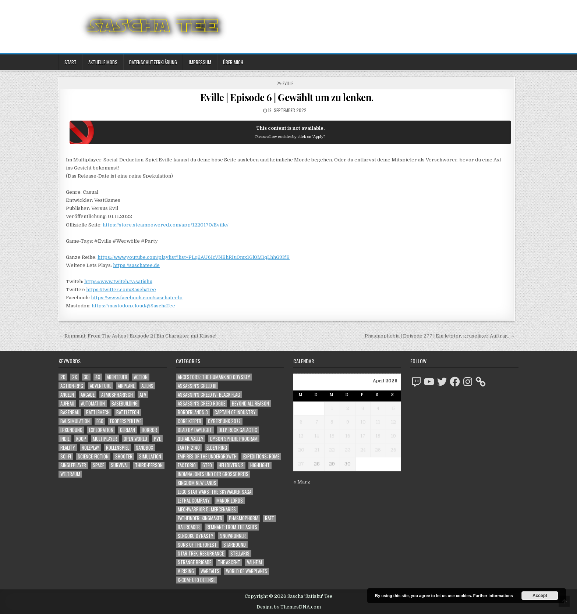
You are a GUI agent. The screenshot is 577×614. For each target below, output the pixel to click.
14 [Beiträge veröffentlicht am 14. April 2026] (316, 436)
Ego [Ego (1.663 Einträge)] (99, 421)
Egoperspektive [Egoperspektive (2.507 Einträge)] (125, 421)
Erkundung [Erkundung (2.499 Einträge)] (71, 429)
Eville (288, 83)
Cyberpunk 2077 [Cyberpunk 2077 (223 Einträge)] (224, 421)
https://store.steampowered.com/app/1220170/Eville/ (166, 225)
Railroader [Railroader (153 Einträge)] (189, 527)
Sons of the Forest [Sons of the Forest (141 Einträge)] (197, 544)
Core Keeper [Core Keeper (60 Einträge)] (189, 421)
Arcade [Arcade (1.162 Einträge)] (88, 394)
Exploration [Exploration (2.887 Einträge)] (101, 429)
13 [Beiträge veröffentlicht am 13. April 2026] (301, 436)
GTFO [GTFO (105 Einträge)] (207, 465)
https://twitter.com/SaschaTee (121, 289)
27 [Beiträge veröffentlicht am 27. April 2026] (301, 464)
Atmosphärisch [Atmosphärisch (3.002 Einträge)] (117, 394)
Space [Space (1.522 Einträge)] (98, 465)
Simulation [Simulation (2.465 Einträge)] (150, 456)
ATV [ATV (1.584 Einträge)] (142, 394)
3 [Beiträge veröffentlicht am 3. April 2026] (362, 408)
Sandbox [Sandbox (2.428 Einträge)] (144, 447)
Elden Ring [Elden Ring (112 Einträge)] (216, 447)
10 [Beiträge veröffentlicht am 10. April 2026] (363, 422)
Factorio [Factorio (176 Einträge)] (187, 465)
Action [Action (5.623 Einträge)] (141, 377)
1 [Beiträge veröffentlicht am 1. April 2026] (332, 408)
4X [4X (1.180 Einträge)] (97, 377)
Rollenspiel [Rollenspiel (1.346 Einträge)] (117, 447)
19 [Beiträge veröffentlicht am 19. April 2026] (393, 436)
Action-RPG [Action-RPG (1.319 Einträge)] (71, 385)
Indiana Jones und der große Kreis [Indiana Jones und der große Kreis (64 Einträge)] (213, 474)
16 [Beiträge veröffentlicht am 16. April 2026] (347, 436)
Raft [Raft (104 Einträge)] (269, 518)
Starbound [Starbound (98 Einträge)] (234, 544)
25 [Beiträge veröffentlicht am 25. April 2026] (378, 450)
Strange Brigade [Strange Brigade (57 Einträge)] (194, 562)
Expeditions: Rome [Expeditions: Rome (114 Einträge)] (261, 456)
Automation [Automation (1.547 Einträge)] (93, 403)
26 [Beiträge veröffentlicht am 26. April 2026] (393, 450)
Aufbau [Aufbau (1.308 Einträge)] (67, 403)
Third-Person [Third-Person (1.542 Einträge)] (149, 465)
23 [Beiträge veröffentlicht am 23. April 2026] (348, 450)
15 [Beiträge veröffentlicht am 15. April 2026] (331, 436)
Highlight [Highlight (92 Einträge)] (260, 465)
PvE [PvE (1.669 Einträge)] (157, 438)
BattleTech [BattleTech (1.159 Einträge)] (127, 412)
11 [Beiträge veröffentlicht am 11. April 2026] (378, 422)
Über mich (233, 62)
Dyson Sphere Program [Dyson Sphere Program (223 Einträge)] (234, 438)
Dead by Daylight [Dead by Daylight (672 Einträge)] (195, 429)
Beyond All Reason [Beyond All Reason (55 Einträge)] (250, 403)
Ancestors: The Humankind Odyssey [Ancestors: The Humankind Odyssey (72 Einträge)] (214, 377)
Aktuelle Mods (102, 62)
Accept (539, 595)
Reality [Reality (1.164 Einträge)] (67, 447)
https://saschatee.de (136, 265)
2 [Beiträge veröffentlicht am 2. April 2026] (347, 408)
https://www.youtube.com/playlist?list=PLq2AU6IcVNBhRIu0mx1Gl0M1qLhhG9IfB (194, 257)
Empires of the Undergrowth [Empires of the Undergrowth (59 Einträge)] (207, 456)
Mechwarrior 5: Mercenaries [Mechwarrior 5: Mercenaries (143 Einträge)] (207, 509)
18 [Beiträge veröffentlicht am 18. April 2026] (377, 436)
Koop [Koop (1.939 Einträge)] (81, 438)
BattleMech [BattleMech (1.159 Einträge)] (98, 412)
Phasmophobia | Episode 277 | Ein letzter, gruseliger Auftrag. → (440, 336)
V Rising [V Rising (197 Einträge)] (186, 571)
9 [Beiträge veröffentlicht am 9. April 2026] (347, 422)
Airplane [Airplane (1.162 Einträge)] (126, 385)
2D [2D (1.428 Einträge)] (63, 377)
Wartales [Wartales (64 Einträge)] (210, 571)
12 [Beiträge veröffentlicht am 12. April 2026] (393, 422)
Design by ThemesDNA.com (288, 607)
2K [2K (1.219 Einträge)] (74, 377)
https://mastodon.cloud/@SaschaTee (133, 305)
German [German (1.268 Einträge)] (127, 429)
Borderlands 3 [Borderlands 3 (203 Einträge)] (193, 412)
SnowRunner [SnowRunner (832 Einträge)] (233, 535)
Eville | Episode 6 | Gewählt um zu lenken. (287, 97)
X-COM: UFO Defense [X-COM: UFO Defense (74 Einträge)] (196, 579)
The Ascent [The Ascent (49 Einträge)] (229, 562)
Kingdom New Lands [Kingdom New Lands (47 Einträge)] (197, 482)
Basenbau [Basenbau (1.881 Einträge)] (69, 412)
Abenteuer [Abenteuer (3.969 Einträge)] (117, 377)
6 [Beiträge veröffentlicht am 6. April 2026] (301, 422)
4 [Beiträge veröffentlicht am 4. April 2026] (378, 408)
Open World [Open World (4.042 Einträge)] (135, 438)
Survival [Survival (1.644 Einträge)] (119, 465)
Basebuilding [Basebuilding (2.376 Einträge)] (124, 403)
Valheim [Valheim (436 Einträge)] (254, 562)
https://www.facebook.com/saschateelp (137, 297)
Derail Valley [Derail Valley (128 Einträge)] (190, 438)
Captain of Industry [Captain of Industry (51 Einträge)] (235, 412)
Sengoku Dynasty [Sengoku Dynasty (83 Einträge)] (195, 535)
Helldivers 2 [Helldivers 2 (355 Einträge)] (231, 465)
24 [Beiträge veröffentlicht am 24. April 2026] (363, 450)
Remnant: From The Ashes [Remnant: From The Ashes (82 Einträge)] (231, 527)
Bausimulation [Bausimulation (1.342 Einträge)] (75, 421)
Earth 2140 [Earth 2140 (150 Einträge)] (189, 447)
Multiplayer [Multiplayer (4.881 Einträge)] (105, 438)
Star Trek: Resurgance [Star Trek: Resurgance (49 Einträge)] (201, 553)
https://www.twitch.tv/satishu (118, 281)
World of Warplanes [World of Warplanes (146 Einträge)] (246, 571)
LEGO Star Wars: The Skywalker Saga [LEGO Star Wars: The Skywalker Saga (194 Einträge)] (214, 491)
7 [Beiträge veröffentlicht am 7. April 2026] (316, 422)
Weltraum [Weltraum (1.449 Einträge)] (70, 474)
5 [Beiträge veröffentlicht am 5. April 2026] (393, 408)
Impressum (200, 62)
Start (70, 62)
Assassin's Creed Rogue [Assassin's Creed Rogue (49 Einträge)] (201, 403)
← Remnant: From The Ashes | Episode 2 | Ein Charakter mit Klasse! (137, 336)
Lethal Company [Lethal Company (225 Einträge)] (194, 500)
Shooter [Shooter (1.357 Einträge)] (123, 456)
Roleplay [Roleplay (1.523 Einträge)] (90, 447)
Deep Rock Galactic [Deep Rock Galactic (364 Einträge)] (238, 429)
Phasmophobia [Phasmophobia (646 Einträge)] (243, 518)
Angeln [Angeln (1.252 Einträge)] (67, 394)
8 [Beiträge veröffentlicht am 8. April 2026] (331, 422)
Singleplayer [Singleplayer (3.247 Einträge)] (73, 465)
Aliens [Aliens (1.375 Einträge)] (147, 385)
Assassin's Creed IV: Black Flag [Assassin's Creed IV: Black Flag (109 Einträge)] (209, 394)
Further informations (493, 595)
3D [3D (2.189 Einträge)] (86, 377)
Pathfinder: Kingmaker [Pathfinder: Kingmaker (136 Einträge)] (200, 518)
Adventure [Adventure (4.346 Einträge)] (100, 385)
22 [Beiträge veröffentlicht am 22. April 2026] (332, 450)
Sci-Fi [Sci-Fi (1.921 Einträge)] (65, 456)
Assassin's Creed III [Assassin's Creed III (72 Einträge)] (197, 385)
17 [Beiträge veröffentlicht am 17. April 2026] (362, 436)
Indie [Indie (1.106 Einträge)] (65, 438)
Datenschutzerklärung (153, 62)
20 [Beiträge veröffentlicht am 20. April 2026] (301, 450)
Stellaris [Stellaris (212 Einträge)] (239, 553)
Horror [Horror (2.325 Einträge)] (149, 429)
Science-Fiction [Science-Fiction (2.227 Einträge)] (93, 456)
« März (301, 482)
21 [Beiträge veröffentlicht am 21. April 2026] (316, 450)
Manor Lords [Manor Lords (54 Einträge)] (229, 500)
